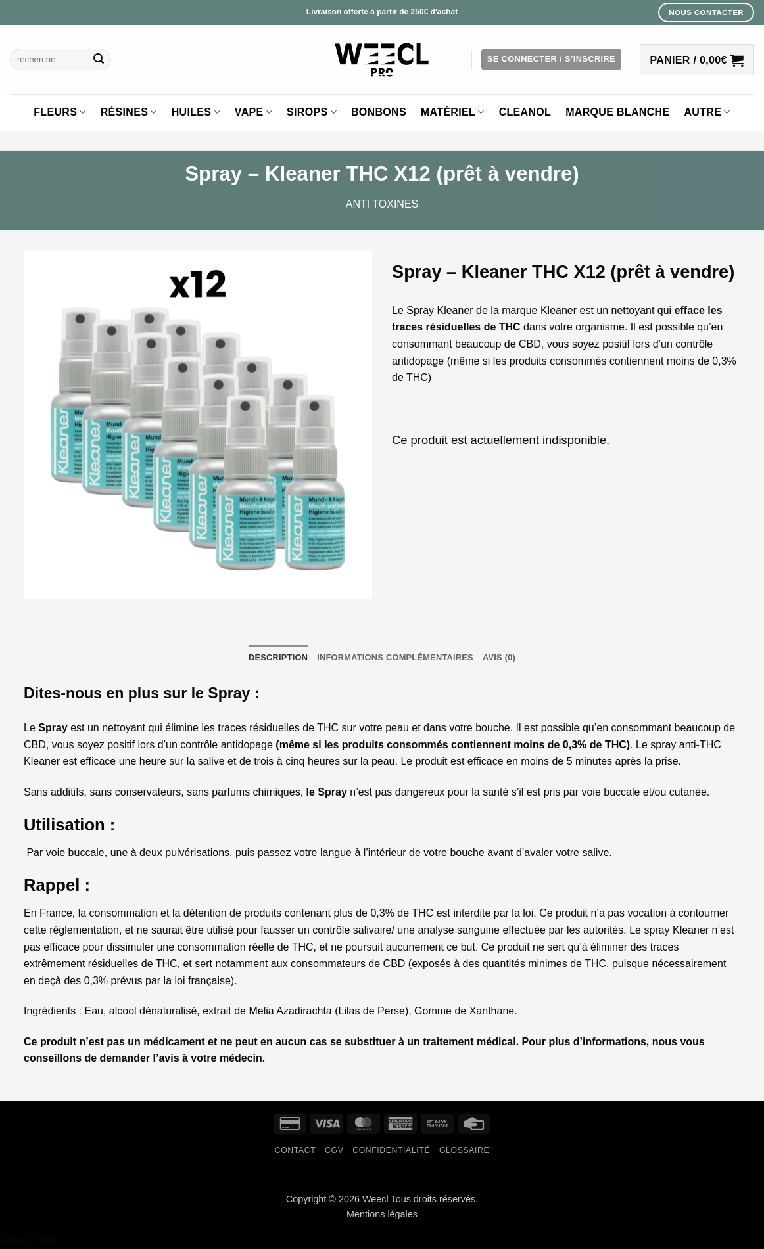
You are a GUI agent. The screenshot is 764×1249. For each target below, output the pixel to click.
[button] (551, 59)
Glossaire (464, 1150)
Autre (707, 112)
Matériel (453, 112)
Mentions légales (382, 1214)
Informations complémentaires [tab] (395, 657)
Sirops (312, 112)
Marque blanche (617, 112)
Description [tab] (278, 657)
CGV (334, 1150)
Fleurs (59, 112)
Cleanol (525, 112)
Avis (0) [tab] (499, 657)
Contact (295, 1150)
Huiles (196, 112)
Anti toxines (382, 204)
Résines (129, 112)
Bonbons (378, 112)
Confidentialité (391, 1150)
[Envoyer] (98, 60)
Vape (253, 112)
